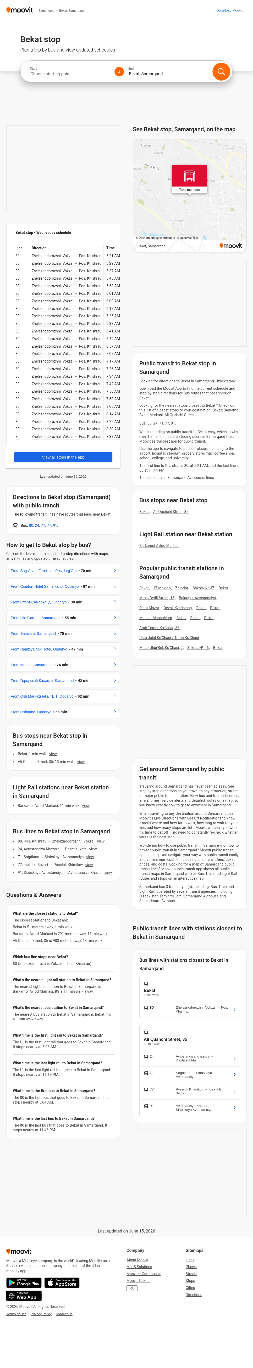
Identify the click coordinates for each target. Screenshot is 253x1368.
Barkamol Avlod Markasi (159, 546)
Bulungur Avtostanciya (197, 598)
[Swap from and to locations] (119, 71)
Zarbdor (181, 588)
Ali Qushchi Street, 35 (171, 512)
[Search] (221, 72)
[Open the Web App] (24, 1296)
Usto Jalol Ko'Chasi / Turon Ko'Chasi (169, 638)
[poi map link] (190, 196)
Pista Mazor (149, 608)
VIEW (53, 754)
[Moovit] (19, 10)
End (131, 68)
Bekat (144, 512)
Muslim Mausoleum (155, 618)
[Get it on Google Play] (24, 1282)
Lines (190, 1260)
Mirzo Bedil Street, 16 (156, 598)
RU (132, 1288)
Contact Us (64, 1314)
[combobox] (70, 74)
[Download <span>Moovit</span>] (229, 10)
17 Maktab (162, 588)
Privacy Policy (41, 1314)
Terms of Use (16, 1314)
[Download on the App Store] (62, 1282)
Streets (191, 1274)
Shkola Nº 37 (203, 588)
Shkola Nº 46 (198, 648)
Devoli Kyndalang (178, 608)
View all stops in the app (63, 457)
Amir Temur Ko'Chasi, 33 (159, 628)
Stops (190, 1281)
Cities (190, 1288)
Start (33, 68)
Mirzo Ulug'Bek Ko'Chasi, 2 (161, 648)
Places (191, 1267)
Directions (194, 1295)
